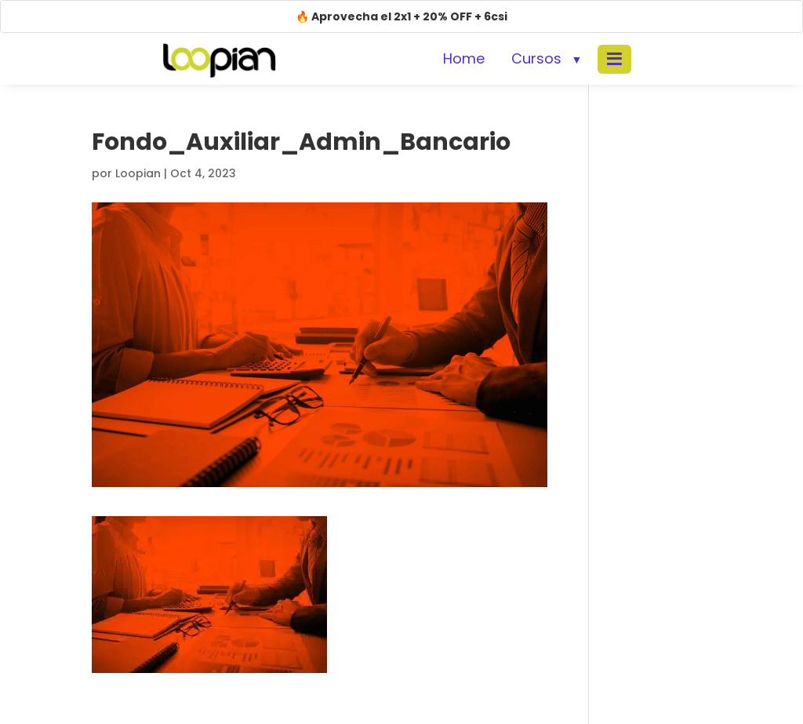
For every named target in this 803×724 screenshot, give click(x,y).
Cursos (536, 58)
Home (464, 58)
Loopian (138, 173)
